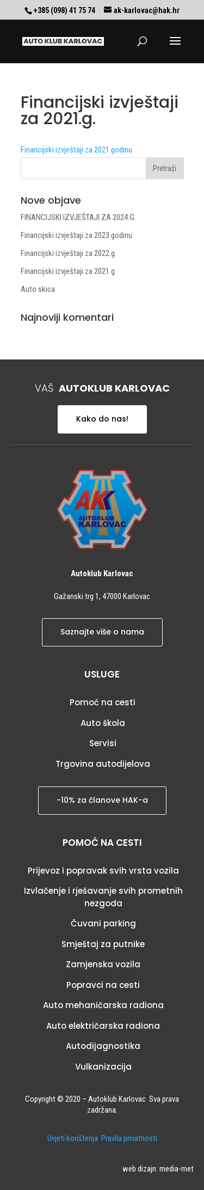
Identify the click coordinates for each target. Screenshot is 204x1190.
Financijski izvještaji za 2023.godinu (76, 235)
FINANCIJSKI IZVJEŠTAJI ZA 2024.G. (78, 217)
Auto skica (38, 289)
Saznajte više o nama (102, 631)
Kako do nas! (102, 418)
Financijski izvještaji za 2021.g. (68, 271)
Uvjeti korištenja (72, 1138)
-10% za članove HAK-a (102, 800)
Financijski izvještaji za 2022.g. (68, 253)
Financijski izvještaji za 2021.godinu (76, 150)
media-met (176, 1169)
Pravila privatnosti (129, 1138)
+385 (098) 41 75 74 (64, 10)
